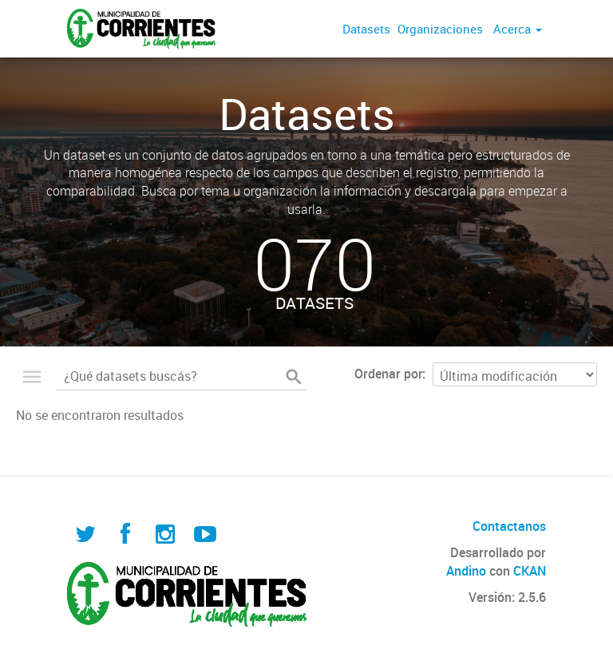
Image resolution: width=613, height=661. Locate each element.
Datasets (366, 29)
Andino (466, 571)
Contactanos (509, 526)
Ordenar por (388, 374)
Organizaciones (440, 29)
